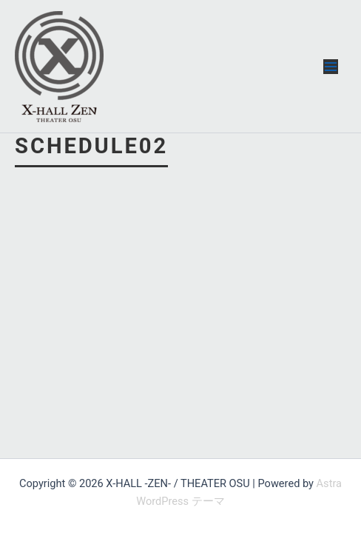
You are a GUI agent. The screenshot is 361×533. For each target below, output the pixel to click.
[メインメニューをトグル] (330, 66)
